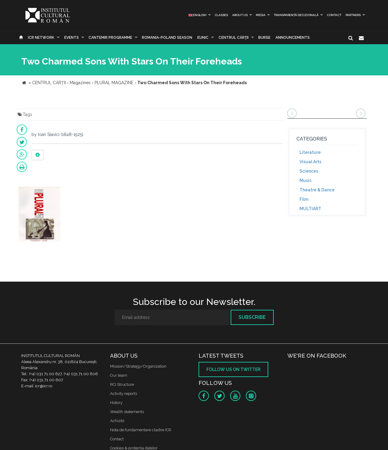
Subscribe (252, 317)
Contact (334, 15)
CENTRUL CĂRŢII (234, 37)
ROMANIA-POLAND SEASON (167, 37)
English (197, 15)
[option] (39, 215)
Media (261, 15)
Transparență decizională (296, 15)
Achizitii (117, 421)
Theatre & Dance (317, 189)
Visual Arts (310, 161)
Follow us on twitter (233, 369)
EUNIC (203, 37)
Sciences (308, 171)
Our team (118, 375)
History (116, 402)
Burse (264, 37)
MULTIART (310, 208)
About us (240, 15)
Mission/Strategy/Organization (138, 366)
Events (71, 37)
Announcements (293, 37)
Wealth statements (127, 411)
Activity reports (123, 393)
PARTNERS (353, 15)
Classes (221, 15)
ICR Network (41, 37)
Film (303, 199)
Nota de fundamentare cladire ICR (140, 430)
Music (305, 180)
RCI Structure (122, 384)
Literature (310, 152)
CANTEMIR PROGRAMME (110, 37)
